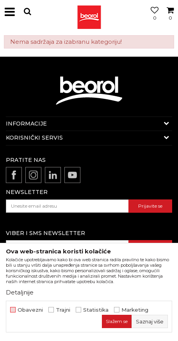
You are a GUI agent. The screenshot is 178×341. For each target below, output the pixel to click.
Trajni (63, 310)
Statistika (96, 310)
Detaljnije (20, 292)
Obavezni (30, 310)
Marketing (134, 310)
